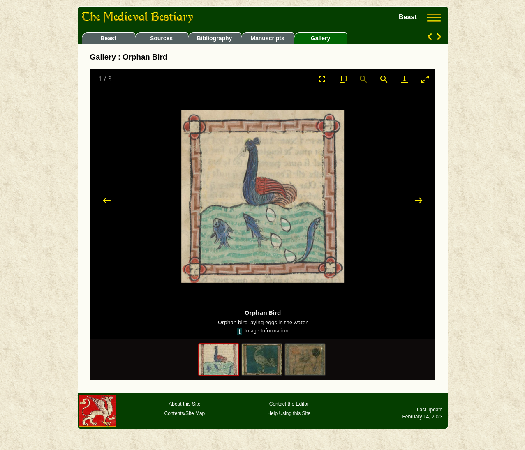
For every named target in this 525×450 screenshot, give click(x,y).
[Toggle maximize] (425, 79)
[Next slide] (418, 200)
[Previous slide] (107, 200)
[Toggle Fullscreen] (322, 79)
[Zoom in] (384, 79)
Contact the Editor (289, 404)
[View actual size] (343, 79)
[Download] (404, 79)
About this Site (184, 404)
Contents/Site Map (184, 413)
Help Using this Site (288, 413)
